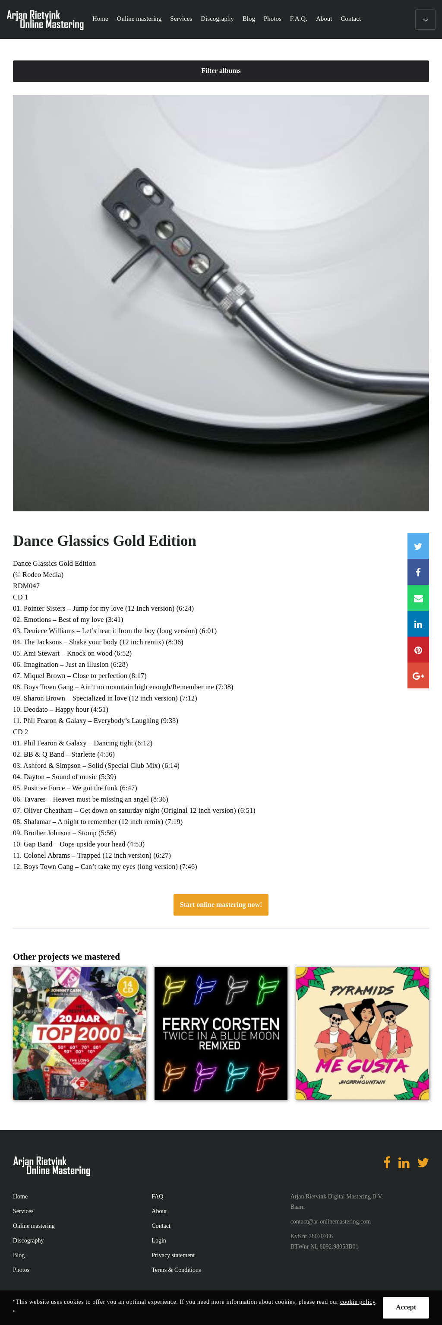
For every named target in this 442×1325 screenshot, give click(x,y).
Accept (406, 1307)
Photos (272, 18)
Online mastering (139, 18)
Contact (351, 18)
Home (100, 18)
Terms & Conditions (176, 1270)
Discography (217, 18)
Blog (249, 18)
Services (181, 18)
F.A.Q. (298, 18)
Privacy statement (173, 1255)
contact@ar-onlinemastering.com (330, 1221)
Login (159, 1240)
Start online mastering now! (221, 904)
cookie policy (357, 1302)
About (324, 18)
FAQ (157, 1196)
